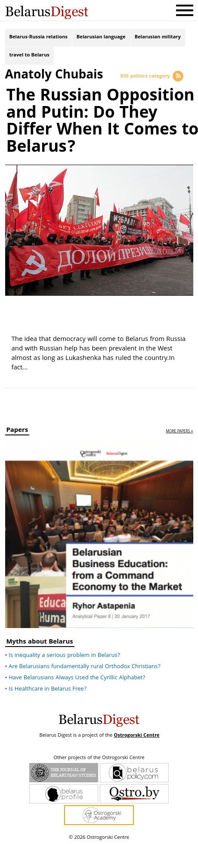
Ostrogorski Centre (136, 735)
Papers (17, 430)
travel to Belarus (29, 56)
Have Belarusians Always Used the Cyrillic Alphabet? (77, 677)
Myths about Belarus (39, 642)
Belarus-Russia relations (38, 38)
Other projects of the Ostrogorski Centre (98, 757)
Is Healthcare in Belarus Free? (48, 688)
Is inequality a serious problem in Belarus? (64, 655)
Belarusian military (158, 38)
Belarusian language (101, 38)
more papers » (179, 431)
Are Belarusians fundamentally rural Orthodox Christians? (85, 666)
